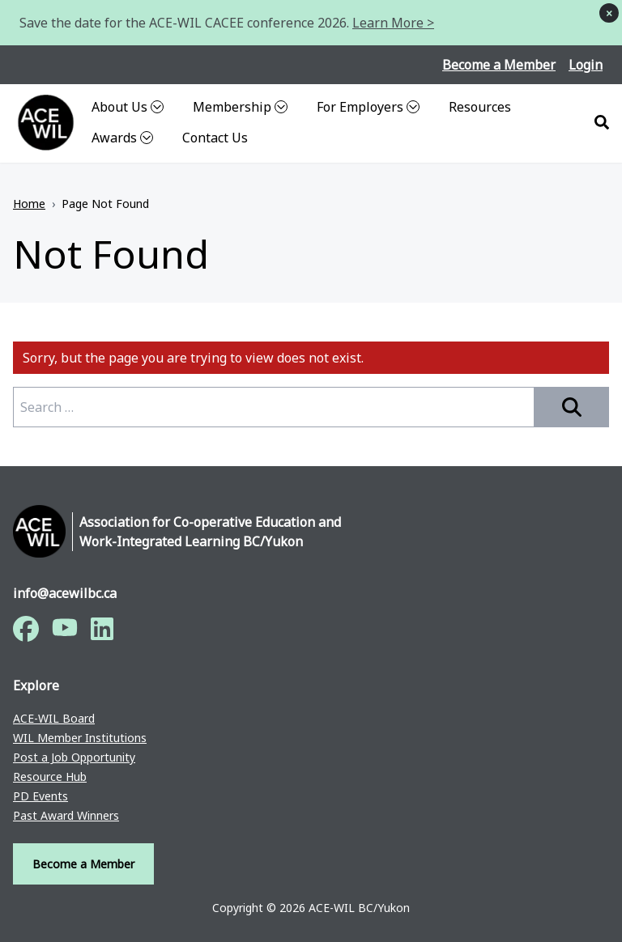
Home (29, 203)
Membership (240, 107)
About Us (128, 107)
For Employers (368, 107)
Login (586, 65)
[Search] (601, 123)
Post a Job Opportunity (74, 757)
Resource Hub (50, 776)
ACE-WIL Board (54, 718)
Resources (480, 107)
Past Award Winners (66, 815)
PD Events (40, 796)
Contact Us (215, 137)
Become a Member (499, 65)
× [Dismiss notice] (609, 13)
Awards (122, 137)
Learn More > (393, 23)
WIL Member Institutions (80, 737)
